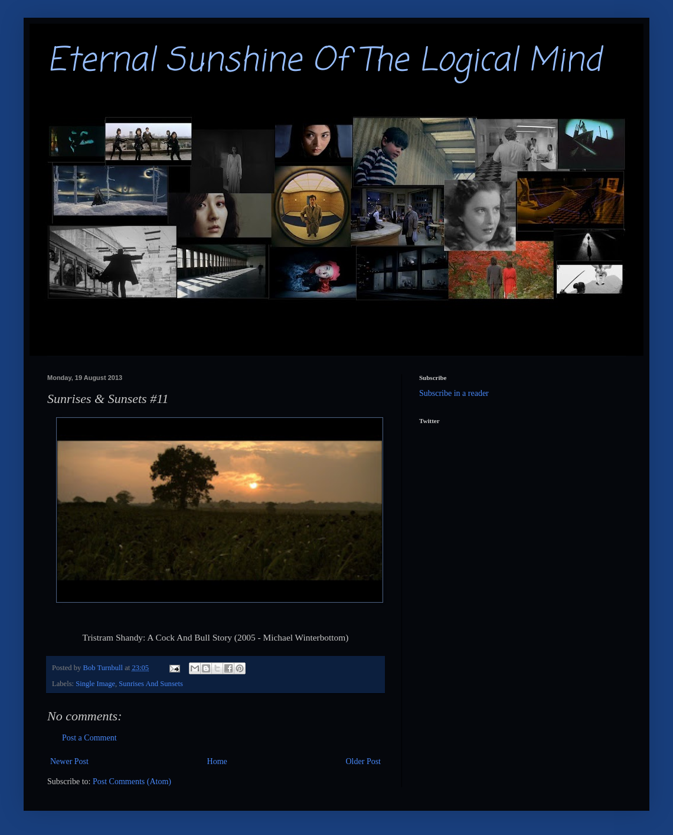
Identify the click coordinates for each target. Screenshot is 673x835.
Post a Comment (89, 737)
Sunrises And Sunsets (150, 684)
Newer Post (69, 761)
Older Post (363, 761)
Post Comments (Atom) (132, 781)
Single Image (95, 684)
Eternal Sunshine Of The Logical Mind (324, 61)
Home (217, 761)
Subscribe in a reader (454, 393)
